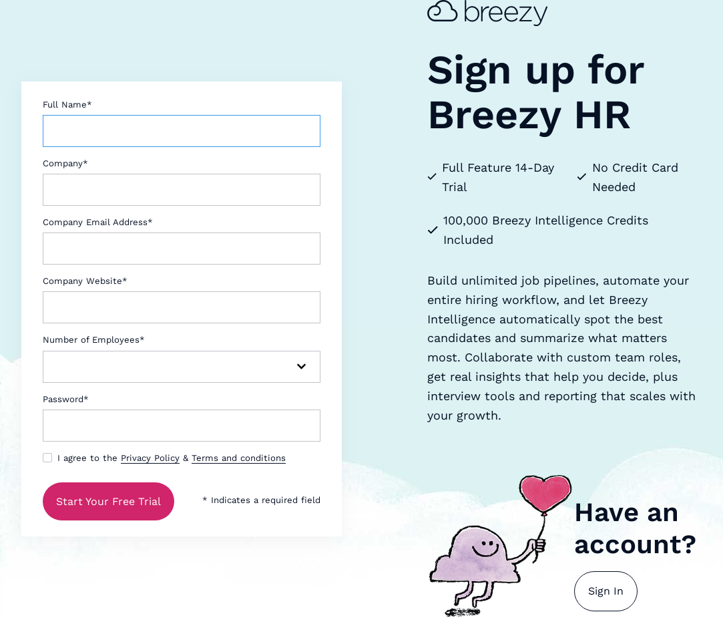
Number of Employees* (94, 340)
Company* (65, 163)
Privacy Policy (150, 458)
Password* (66, 399)
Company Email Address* (98, 222)
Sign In (606, 591)
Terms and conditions (239, 458)
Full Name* (67, 105)
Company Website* (85, 281)
